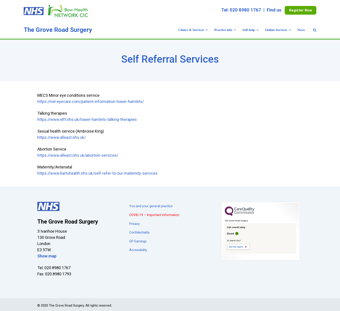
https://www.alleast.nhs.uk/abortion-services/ (77, 155)
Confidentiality (139, 232)
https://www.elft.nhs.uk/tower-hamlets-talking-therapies (87, 119)
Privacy (134, 224)
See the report (236, 247)
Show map (46, 256)
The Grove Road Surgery (58, 30)
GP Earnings (138, 241)
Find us (274, 10)
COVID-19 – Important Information (154, 215)
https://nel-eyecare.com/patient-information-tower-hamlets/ (90, 101)
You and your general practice (151, 206)
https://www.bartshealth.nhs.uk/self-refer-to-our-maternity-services (97, 173)
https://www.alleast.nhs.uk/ (61, 137)
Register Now (300, 10)
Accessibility (138, 250)
